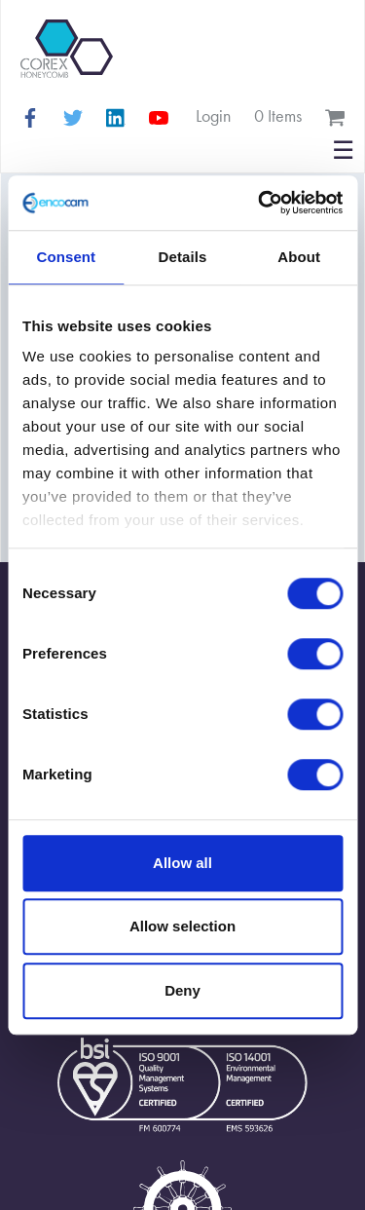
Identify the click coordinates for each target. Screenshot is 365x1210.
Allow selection (182, 926)
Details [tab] (183, 256)
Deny (182, 990)
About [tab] (298, 256)
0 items (278, 115)
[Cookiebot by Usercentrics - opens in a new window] (260, 202)
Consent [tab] (65, 256)
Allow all (182, 862)
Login (213, 115)
